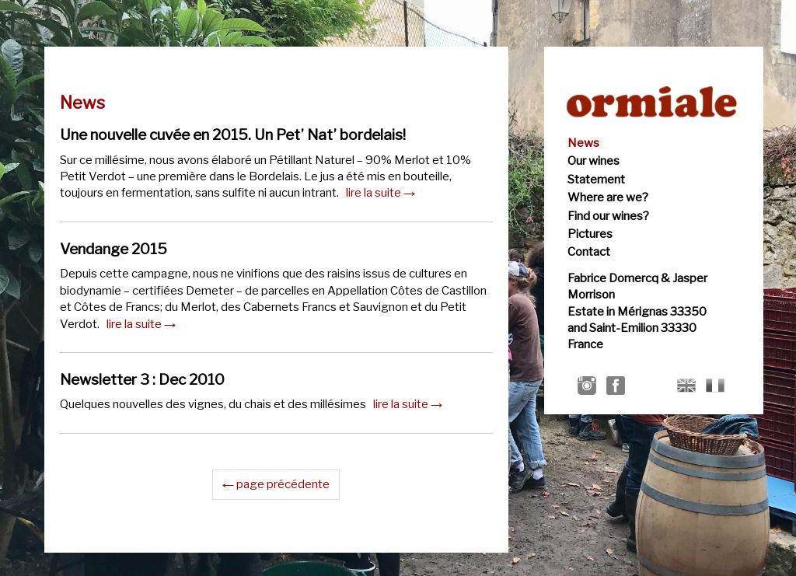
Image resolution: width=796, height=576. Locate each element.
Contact (588, 252)
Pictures (590, 234)
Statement (596, 180)
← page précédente (276, 484)
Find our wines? (608, 216)
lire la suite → (380, 193)
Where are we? (607, 197)
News (583, 143)
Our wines (593, 161)
